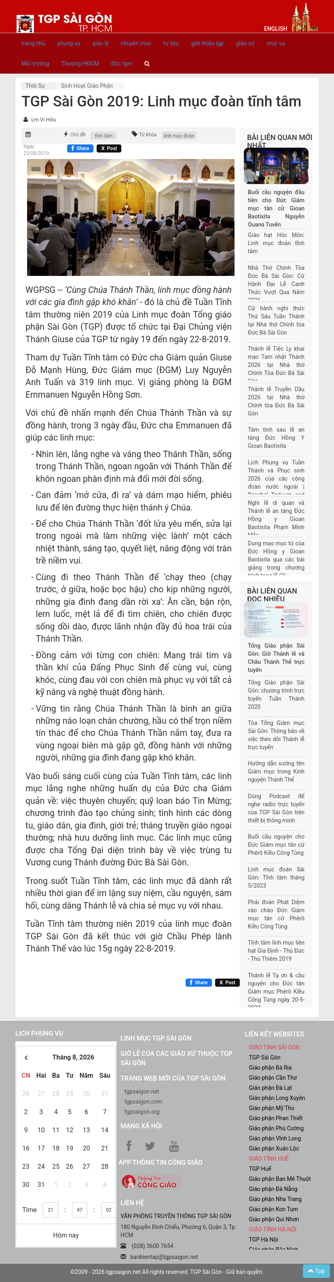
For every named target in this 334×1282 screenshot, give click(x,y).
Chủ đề (78, 135)
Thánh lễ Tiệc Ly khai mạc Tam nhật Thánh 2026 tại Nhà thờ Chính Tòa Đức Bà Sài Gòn (276, 364)
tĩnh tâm (103, 136)
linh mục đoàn (179, 136)
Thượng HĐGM (80, 63)
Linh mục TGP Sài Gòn (155, 1038)
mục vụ (275, 43)
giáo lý (100, 43)
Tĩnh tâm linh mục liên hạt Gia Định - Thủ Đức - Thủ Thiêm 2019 (276, 950)
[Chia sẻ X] (109, 148)
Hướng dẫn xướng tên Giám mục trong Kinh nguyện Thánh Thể (276, 771)
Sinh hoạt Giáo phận (87, 86)
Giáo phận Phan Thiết (276, 1118)
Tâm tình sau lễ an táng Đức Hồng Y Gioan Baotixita (276, 437)
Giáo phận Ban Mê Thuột (280, 1179)
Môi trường (35, 63)
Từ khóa (147, 135)
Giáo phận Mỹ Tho (272, 1108)
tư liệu (171, 43)
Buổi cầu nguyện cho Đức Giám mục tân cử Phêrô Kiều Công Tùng (276, 844)
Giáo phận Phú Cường (276, 1128)
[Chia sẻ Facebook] (80, 148)
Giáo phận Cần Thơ (273, 1077)
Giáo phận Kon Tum (273, 1209)
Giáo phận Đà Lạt (270, 1088)
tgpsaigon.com (143, 1101)
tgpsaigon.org (142, 1111)
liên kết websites (274, 1034)
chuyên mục (136, 43)
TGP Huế (260, 1168)
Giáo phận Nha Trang (275, 1199)
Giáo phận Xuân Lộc (274, 1148)
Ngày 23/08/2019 (36, 150)
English (275, 28)
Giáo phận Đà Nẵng (273, 1189)
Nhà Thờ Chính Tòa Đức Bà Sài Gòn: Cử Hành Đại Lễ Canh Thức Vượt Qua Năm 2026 (276, 284)
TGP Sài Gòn (265, 1057)
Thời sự (35, 86)
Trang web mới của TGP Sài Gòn (173, 1078)
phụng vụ (68, 43)
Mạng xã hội (141, 1126)
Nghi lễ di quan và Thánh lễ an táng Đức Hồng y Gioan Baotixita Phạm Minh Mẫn (276, 519)
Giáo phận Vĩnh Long (275, 1138)
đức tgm (122, 63)
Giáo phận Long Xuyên (277, 1098)
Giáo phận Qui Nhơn (274, 1219)
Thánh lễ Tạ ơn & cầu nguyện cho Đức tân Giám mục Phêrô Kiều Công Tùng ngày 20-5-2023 (276, 991)
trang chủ (33, 43)
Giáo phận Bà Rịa (270, 1067)
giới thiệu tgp (207, 43)
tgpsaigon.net (142, 1091)
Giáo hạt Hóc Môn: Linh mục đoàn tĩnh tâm (276, 243)
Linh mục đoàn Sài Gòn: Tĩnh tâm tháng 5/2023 (276, 877)
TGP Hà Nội (263, 1239)
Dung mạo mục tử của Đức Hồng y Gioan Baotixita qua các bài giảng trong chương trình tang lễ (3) (276, 559)
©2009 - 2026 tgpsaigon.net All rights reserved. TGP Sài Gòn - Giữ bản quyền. (167, 1272)
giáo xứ (245, 43)
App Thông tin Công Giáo (160, 1162)
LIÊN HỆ (132, 1203)
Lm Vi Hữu (43, 120)
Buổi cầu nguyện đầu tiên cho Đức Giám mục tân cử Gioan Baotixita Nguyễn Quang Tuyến (276, 208)
